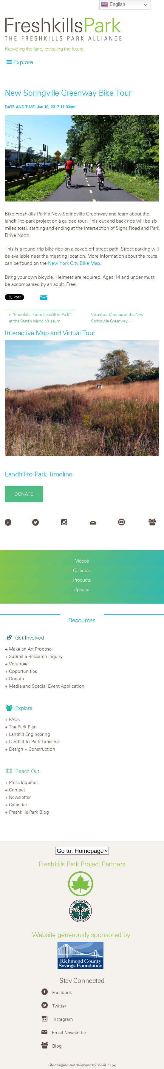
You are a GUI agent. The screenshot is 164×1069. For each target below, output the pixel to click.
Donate (23, 494)
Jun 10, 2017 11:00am (40, 106)
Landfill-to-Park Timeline (38, 474)
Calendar (82, 570)
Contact (17, 789)
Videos (82, 561)
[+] (114, 1064)
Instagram (62, 1019)
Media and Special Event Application (46, 686)
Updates (81, 589)
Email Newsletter (69, 1032)
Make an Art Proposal (31, 648)
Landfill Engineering (29, 734)
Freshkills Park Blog (29, 812)
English (113, 4)
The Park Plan (23, 726)
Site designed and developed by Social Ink (79, 1064)
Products (82, 580)
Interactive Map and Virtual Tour (50, 333)
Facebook (62, 992)
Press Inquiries (23, 782)
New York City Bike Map (74, 263)
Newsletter (20, 797)
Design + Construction (32, 749)
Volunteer (19, 663)
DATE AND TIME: (21, 106)
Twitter (59, 1005)
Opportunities (23, 671)
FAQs (14, 719)
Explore (23, 62)
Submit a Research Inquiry (36, 656)
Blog (57, 1045)
